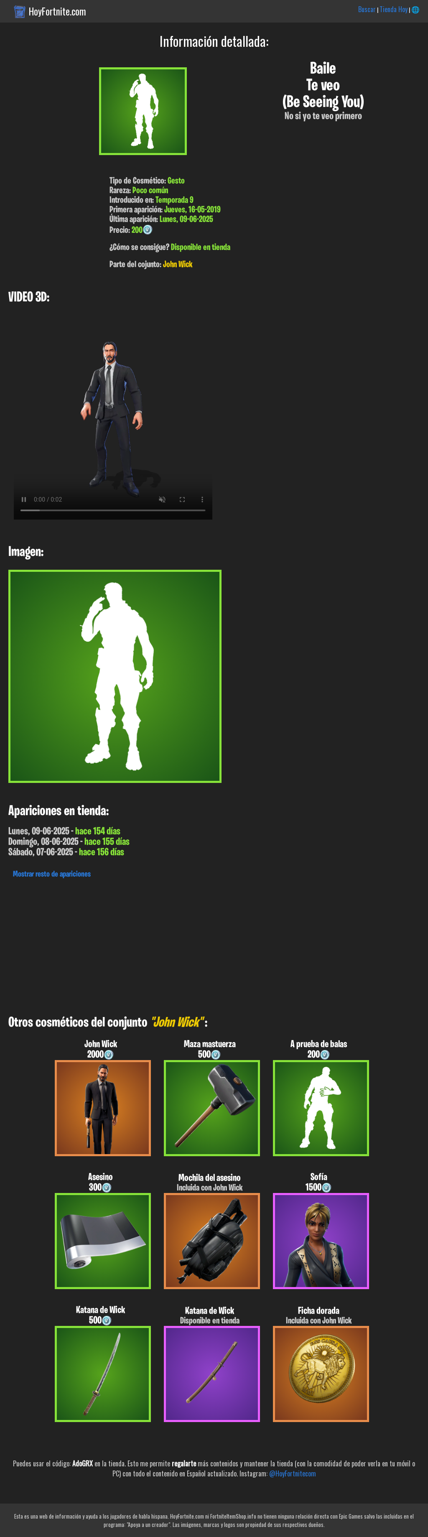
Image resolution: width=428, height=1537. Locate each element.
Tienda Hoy (394, 9)
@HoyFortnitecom (292, 1473)
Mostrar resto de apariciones (52, 874)
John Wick (178, 265)
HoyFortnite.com (57, 11)
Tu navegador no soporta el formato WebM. (113, 420)
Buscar (367, 9)
